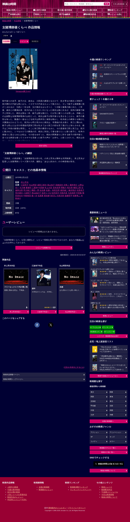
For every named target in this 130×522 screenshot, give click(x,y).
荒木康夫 (19, 193)
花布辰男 (56, 187)
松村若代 (55, 193)
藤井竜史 (72, 190)
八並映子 (27, 193)
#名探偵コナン (95, 332)
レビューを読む (115, 14)
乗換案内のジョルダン (57, 508)
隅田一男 (35, 190)
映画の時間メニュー (14, 10)
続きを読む (43, 146)
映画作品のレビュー (15, 497)
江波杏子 (25, 185)
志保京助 (60, 196)
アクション (95, 432)
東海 (111, 397)
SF (92, 437)
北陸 (111, 406)
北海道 (93, 401)
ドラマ (5, 36)
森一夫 (34, 196)
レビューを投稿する (43, 248)
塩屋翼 (40, 196)
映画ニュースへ (108, 247)
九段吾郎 (72, 193)
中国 (92, 410)
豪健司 (28, 187)
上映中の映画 (39, 10)
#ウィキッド (106, 327)
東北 (111, 401)
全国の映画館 (44, 487)
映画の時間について (108, 471)
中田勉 (79, 193)
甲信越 (93, 406)
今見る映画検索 (119, 4)
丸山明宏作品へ (71, 312)
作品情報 (17, 21)
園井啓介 (73, 185)
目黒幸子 (80, 190)
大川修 (22, 187)
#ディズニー (108, 332)
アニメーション (115, 432)
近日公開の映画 (90, 10)
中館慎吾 (27, 196)
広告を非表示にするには (74, 367)
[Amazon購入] (23, 91)
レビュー (23, 41)
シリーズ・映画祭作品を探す (108, 336)
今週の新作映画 (65, 10)
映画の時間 (6, 21)
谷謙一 (49, 190)
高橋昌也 (59, 185)
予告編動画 (64, 14)
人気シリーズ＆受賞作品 (17, 495)
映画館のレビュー (46, 490)
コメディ (94, 441)
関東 (111, 392)
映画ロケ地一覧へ (108, 452)
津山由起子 (36, 193)
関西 (92, 397)
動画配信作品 (89, 14)
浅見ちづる (46, 193)
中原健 (41, 187)
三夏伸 (35, 187)
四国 (111, 410)
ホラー (112, 441)
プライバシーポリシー (77, 508)
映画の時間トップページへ (13, 379)
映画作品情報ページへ (11, 375)
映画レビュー (108, 316)
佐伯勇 (42, 190)
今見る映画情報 (107, 495)
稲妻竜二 (76, 196)
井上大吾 (48, 187)
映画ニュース (39, 14)
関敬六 (64, 187)
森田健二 (64, 190)
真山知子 (51, 185)
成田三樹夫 (42, 185)
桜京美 (70, 187)
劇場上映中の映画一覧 (108, 133)
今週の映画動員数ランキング (101, 94)
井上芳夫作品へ (15, 312)
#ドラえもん (94, 327)
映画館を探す (14, 14)
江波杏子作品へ (43, 312)
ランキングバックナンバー (80, 490)
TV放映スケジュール (109, 492)
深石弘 (53, 196)
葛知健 (47, 196)
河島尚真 (63, 193)
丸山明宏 (33, 185)
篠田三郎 (77, 187)
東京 (92, 392)
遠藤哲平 (68, 196)
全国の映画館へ (108, 421)
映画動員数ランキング (79, 487)
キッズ (112, 437)
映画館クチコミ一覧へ (108, 448)
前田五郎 (56, 190)
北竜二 (66, 185)
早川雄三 (27, 190)
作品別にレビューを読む (17, 500)
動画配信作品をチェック (108, 173)
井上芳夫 (25, 182)
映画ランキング (115, 10)
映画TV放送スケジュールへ (108, 376)
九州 (92, 415)
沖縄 (111, 415)
